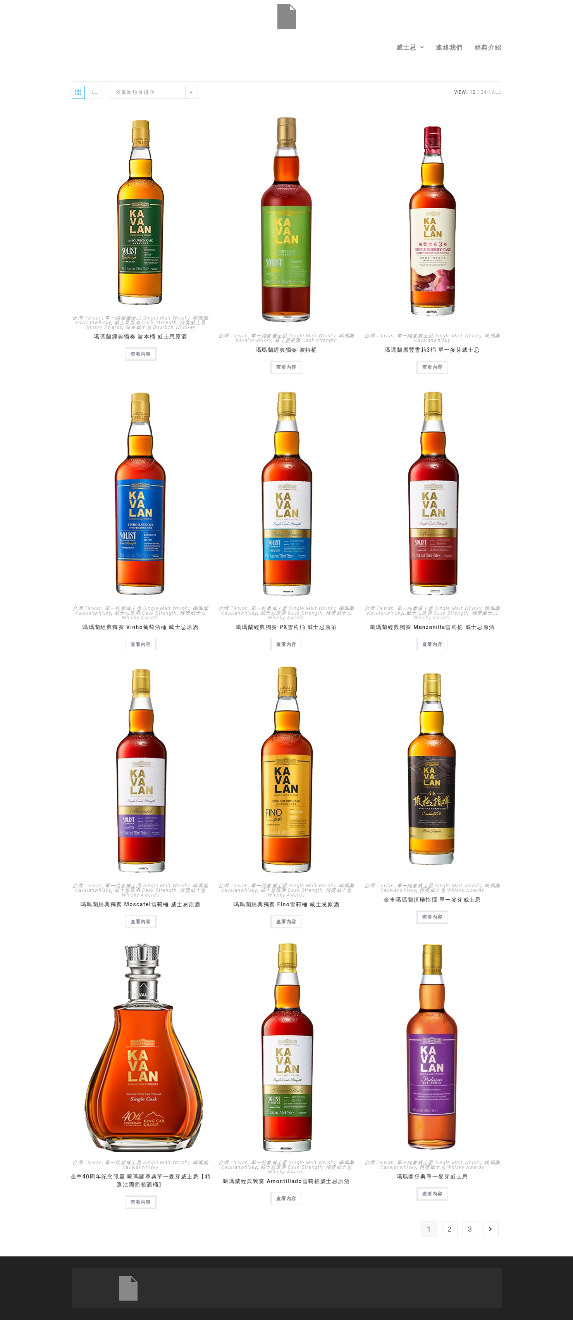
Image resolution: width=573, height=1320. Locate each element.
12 (473, 92)
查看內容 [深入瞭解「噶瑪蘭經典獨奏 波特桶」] (286, 367)
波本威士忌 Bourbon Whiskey (161, 327)
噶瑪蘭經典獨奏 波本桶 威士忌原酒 (140, 336)
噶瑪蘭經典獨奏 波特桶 (286, 350)
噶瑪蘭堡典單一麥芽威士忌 (432, 1176)
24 (484, 92)
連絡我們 (449, 47)
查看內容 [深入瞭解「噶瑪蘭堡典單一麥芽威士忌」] (432, 1194)
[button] (410, 47)
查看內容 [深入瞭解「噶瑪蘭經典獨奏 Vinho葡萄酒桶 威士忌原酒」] (141, 644)
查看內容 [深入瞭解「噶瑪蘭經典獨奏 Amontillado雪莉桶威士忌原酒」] (286, 1198)
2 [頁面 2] (449, 1229)
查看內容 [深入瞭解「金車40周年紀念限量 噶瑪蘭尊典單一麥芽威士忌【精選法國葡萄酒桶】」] (141, 1202)
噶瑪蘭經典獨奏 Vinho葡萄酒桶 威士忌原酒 (140, 627)
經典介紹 (488, 47)
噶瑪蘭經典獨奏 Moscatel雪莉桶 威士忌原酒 (141, 904)
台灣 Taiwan (87, 318)
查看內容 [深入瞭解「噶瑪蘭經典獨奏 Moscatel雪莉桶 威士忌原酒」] (141, 921)
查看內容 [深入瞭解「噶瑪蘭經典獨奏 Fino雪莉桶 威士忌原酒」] (286, 921)
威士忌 (410, 47)
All (497, 92)
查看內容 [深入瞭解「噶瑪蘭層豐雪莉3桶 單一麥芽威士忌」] (432, 367)
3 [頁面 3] (470, 1229)
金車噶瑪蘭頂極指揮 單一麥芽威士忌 (432, 900)
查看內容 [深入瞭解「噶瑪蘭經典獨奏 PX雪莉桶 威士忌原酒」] (286, 644)
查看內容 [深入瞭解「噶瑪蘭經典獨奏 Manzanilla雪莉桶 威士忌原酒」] (432, 644)
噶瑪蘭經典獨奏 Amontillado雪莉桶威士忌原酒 (286, 1181)
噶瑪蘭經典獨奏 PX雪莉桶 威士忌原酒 (286, 627)
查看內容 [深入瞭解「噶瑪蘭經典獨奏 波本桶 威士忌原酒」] (141, 354)
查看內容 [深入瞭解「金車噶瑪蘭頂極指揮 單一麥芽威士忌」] (432, 917)
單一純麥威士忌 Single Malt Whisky (147, 318)
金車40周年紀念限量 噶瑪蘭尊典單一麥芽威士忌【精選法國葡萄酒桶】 (141, 1180)
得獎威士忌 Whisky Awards (452, 890)
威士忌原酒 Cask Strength (145, 322)
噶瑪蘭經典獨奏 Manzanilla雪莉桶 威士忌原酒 (432, 627)
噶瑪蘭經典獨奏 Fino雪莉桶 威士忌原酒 (286, 904)
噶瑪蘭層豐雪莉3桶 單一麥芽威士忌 (432, 350)
